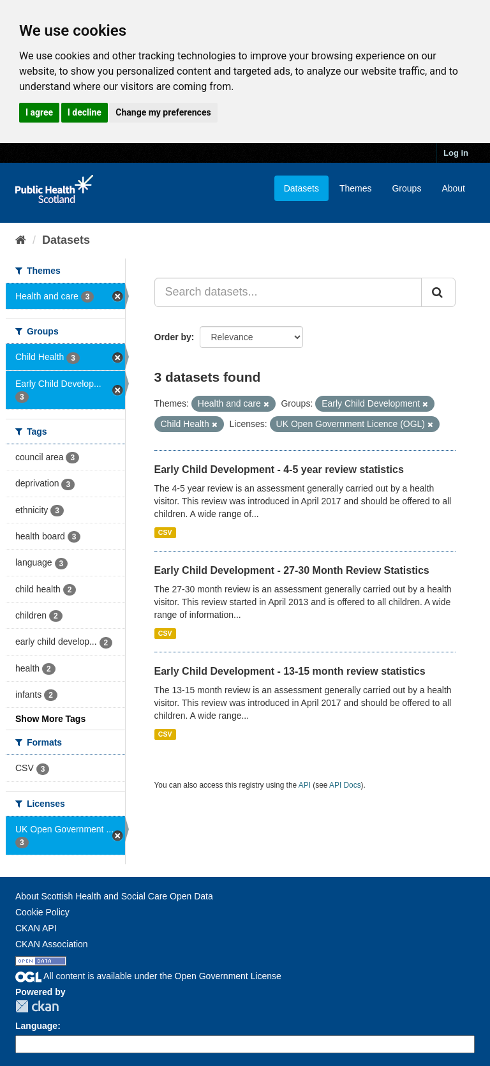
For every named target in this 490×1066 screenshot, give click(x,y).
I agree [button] (39, 112)
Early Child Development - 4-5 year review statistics (279, 469)
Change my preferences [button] (163, 112)
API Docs (345, 785)
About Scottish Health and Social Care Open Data (114, 896)
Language (36, 1026)
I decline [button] (84, 112)
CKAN (37, 1006)
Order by (172, 337)
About (453, 188)
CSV (165, 532)
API (305, 785)
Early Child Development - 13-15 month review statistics (290, 671)
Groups (406, 188)
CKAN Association (51, 944)
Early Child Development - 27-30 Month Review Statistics (291, 570)
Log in (455, 153)
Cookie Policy (42, 912)
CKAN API (36, 928)
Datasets (301, 188)
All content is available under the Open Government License (148, 976)
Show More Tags (50, 719)
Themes (355, 188)
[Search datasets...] (288, 292)
